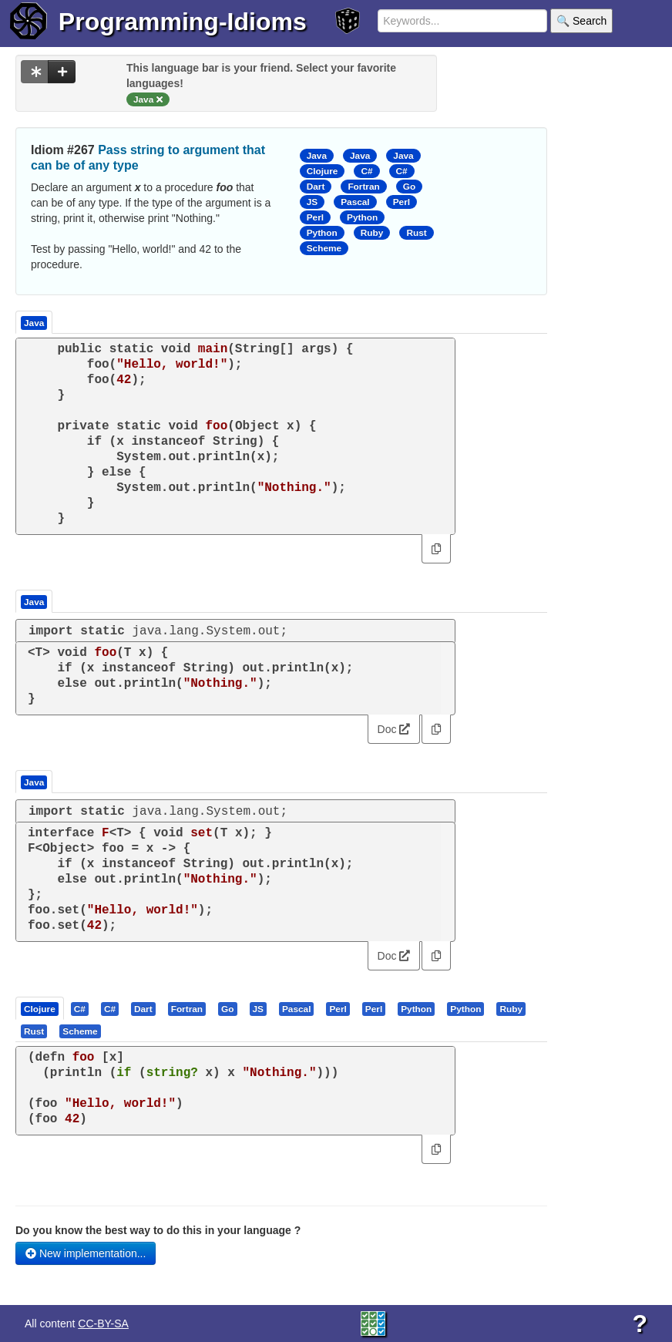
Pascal (355, 202)
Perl (401, 202)
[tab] (40, 1008)
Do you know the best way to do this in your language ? (158, 1230)
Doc (394, 729)
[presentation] (39, 1008)
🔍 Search (581, 21)
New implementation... (85, 1253)
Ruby (372, 232)
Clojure (322, 171)
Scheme (324, 248)
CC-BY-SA (103, 1323)
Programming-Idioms (183, 21)
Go (409, 186)
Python (362, 217)
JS (312, 202)
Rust (416, 232)
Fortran (363, 186)
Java (317, 155)
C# (366, 171)
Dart (316, 186)
